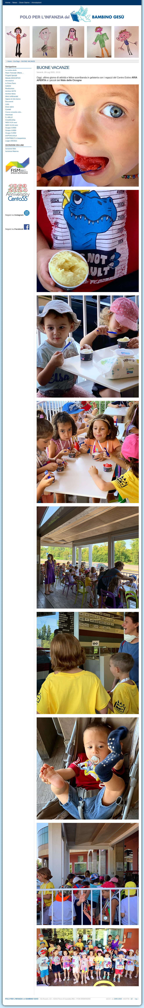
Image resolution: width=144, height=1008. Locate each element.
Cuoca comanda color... (13, 112)
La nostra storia (10, 70)
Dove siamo (9, 107)
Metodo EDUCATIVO (12, 78)
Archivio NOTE (10, 91)
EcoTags (17, 61)
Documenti (9, 101)
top (136, 999)
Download (9, 115)
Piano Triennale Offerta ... (14, 73)
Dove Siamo (24, 2)
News (14, 2)
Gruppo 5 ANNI (10, 133)
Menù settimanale (11, 96)
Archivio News (10, 94)
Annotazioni (36, 2)
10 (131, 999)
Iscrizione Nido (10, 149)
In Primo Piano (10, 83)
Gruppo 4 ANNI (10, 130)
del (21, 999)
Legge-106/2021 (11, 141)
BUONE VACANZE (28, 61)
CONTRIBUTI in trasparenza (15, 138)
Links (7, 104)
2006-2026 (118, 999)
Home (7, 2)
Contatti (8, 109)
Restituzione (9, 88)
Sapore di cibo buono (13, 99)
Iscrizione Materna (11, 151)
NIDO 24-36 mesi (11, 125)
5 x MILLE (9, 117)
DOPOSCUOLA (11, 135)
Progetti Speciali (11, 75)
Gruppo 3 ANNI (10, 128)
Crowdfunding (10, 120)
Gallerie (8, 86)
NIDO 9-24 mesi (11, 122)
